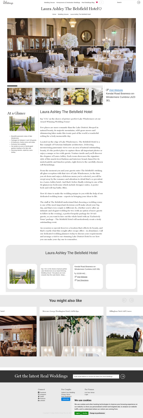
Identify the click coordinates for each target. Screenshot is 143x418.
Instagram (42, 394)
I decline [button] (84, 413)
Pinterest (41, 398)
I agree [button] (78, 413)
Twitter (41, 396)
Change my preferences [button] (97, 413)
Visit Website (116, 90)
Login (86, 394)
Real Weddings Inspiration (69, 396)
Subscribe (66, 399)
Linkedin (41, 400)
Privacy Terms (65, 394)
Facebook (42, 392)
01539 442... (82, 274)
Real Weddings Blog (88, 2)
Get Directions (82, 280)
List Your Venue (89, 392)
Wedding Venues (49, 2)
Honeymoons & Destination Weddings (68, 2)
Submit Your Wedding (68, 392)
